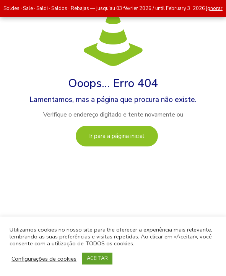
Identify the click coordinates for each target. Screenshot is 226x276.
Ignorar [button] (214, 8)
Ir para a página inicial (117, 136)
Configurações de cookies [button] (43, 258)
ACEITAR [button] (97, 258)
